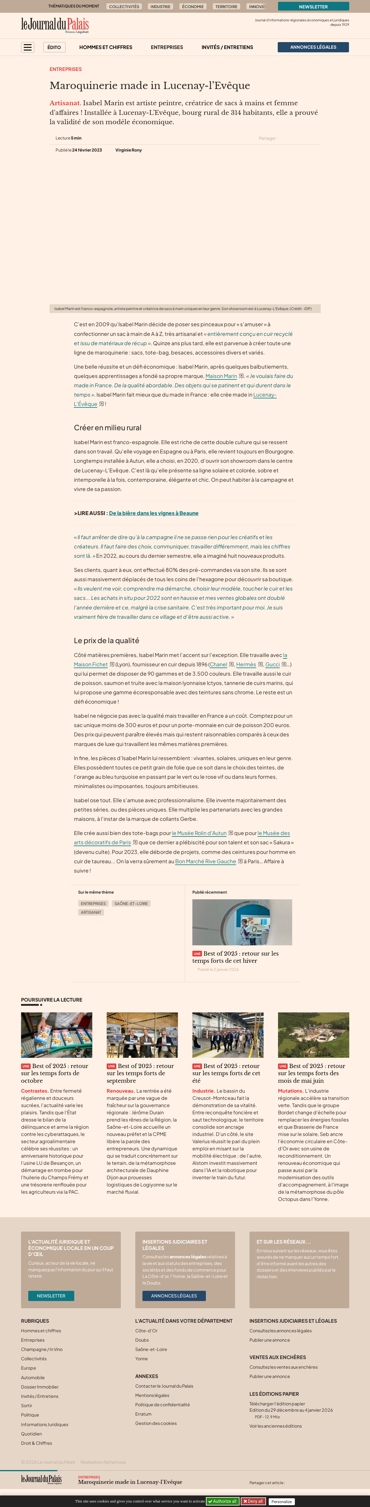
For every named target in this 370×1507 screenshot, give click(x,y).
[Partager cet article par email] (317, 138)
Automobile (33, 1377)
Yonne (141, 1358)
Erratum (143, 1413)
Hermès (246, 664)
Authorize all (223, 1501)
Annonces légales (174, 1295)
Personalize (283, 1501)
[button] (27, 47)
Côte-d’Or (146, 1330)
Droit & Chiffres (36, 1443)
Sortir (26, 1405)
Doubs (142, 1340)
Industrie (160, 6)
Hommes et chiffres (105, 47)
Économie (193, 6)
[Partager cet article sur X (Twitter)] (285, 138)
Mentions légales (152, 1395)
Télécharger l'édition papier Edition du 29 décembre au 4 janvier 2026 (291, 1410)
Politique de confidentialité (162, 1404)
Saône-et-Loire (131, 903)
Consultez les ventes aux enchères (283, 1367)
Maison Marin (221, 376)
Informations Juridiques (44, 1424)
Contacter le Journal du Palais (164, 1386)
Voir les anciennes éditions (275, 1426)
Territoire (226, 6)
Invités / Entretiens (227, 47)
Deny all (255, 1501)
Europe (28, 1367)
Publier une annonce (269, 1340)
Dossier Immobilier (40, 1386)
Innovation (261, 6)
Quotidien (31, 1433)
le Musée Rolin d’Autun (199, 833)
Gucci (272, 664)
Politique (30, 1414)
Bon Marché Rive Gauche (205, 861)
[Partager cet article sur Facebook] (295, 138)
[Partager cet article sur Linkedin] (306, 138)
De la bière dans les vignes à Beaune (154, 513)
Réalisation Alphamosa (103, 1462)
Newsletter (313, 6)
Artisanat (91, 912)
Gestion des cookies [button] (156, 1423)
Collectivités (124, 6)
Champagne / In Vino (42, 1349)
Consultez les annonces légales (280, 1330)
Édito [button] (54, 47)
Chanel (218, 664)
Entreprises (167, 47)
